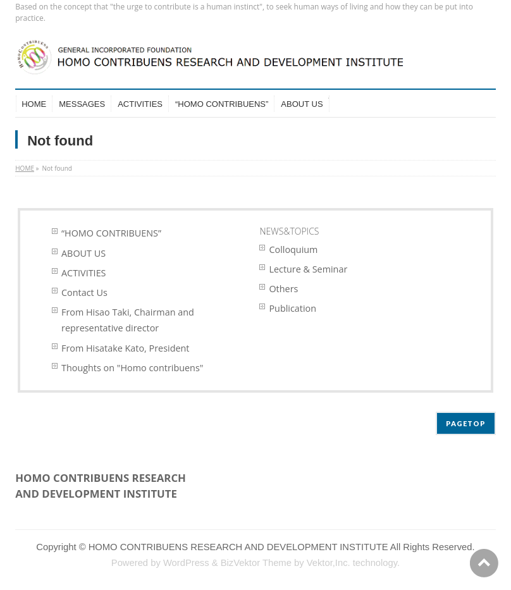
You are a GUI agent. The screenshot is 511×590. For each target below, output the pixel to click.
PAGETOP (466, 423)
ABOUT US (83, 253)
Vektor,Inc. (328, 563)
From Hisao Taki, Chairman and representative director (127, 320)
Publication (292, 308)
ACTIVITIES (83, 273)
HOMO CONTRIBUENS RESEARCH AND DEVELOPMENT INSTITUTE (238, 547)
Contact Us (84, 292)
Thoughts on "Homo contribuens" (132, 368)
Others (283, 289)
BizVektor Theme (256, 563)
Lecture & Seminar (308, 269)
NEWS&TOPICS (289, 231)
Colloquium (293, 249)
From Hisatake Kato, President (125, 348)
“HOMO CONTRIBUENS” (111, 233)
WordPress (186, 563)
